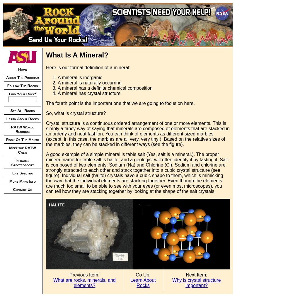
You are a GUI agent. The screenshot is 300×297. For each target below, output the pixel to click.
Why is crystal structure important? (196, 283)
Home (22, 69)
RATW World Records (22, 129)
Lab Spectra (22, 173)
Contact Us (22, 189)
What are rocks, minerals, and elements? (84, 283)
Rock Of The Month (22, 140)
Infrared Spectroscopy (22, 162)
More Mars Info (22, 181)
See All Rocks (22, 110)
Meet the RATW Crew (22, 150)
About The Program (22, 77)
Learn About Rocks (22, 119)
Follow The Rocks (22, 86)
